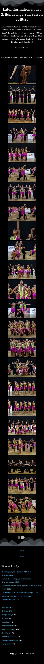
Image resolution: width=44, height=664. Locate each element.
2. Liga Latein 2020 (9, 58)
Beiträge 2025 (7, 607)
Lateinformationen (9, 629)
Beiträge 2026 (7, 611)
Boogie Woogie (7, 615)
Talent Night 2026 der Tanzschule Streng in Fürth (20, 593)
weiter (22, 557)
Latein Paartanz (8, 626)
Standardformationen (10, 640)
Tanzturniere (6, 644)
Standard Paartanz (9, 637)
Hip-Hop (5, 618)
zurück (22, 551)
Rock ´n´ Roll (6, 633)
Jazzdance (6, 622)
